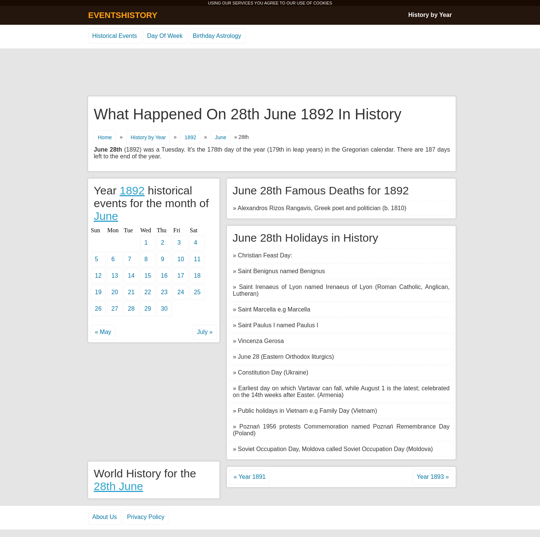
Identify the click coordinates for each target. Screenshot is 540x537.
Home (105, 137)
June (220, 137)
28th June (118, 486)
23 (164, 292)
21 (131, 292)
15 (147, 275)
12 (98, 275)
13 (114, 275)
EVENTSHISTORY (123, 15)
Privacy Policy (146, 517)
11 (197, 259)
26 (98, 308)
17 (180, 275)
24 (180, 292)
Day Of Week (165, 36)
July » (205, 332)
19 (98, 292)
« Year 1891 (250, 477)
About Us (104, 517)
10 (180, 259)
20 (114, 292)
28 (131, 308)
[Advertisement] (270, 73)
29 (147, 308)
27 (114, 308)
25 (197, 292)
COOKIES (322, 3)
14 (131, 275)
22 (147, 292)
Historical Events (114, 36)
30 (164, 308)
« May (103, 332)
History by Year (430, 15)
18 (197, 275)
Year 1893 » (433, 477)
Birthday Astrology (217, 36)
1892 (190, 137)
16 (164, 275)
